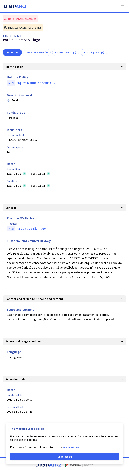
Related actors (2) (37, 52)
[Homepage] (15, 7)
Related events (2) (65, 52)
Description (12, 52)
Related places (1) (93, 52)
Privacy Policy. (71, 447)
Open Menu (122, 6)
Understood (64, 456)
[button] (64, 66)
